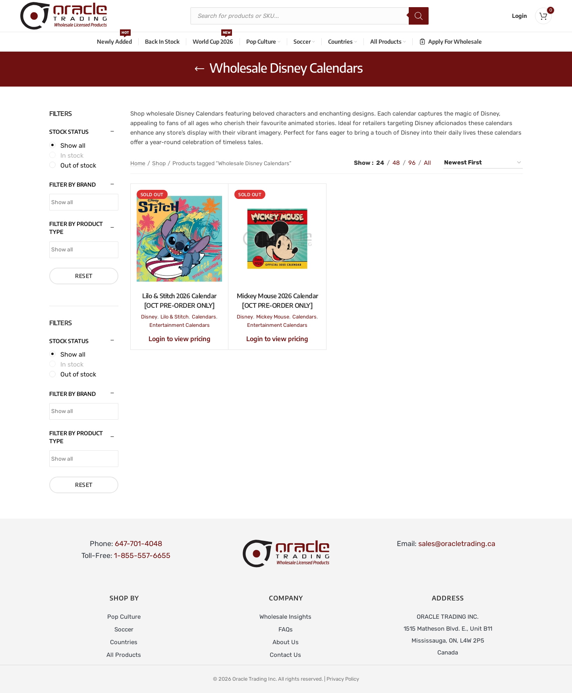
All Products (123, 654)
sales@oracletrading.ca (456, 543)
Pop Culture (124, 616)
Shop (159, 163)
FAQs (285, 629)
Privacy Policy (343, 679)
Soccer (123, 629)
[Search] (419, 16)
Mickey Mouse (272, 317)
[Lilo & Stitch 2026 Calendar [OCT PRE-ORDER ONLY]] (179, 239)
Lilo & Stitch (174, 317)
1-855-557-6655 (142, 555)
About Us (285, 642)
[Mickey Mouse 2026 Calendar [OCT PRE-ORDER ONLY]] (277, 239)
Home (137, 163)
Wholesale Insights (285, 616)
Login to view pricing (180, 339)
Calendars (204, 317)
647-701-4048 (138, 543)
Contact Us (285, 654)
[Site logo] (63, 15)
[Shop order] (483, 163)
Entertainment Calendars (179, 325)
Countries (123, 642)
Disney (149, 317)
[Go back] (199, 69)
